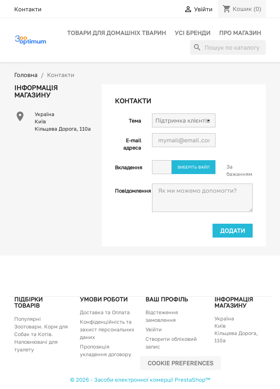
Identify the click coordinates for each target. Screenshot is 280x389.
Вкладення (128, 167)
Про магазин (240, 32)
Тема (135, 121)
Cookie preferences (180, 363)
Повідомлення (131, 191)
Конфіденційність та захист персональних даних (107, 329)
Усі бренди (192, 32)
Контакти (28, 9)
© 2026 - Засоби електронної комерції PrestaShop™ (140, 379)
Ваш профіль (166, 299)
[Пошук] (228, 47)
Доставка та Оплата (105, 312)
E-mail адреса (132, 144)
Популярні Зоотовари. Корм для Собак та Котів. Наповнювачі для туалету (41, 334)
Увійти (153, 329)
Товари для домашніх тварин (116, 32)
